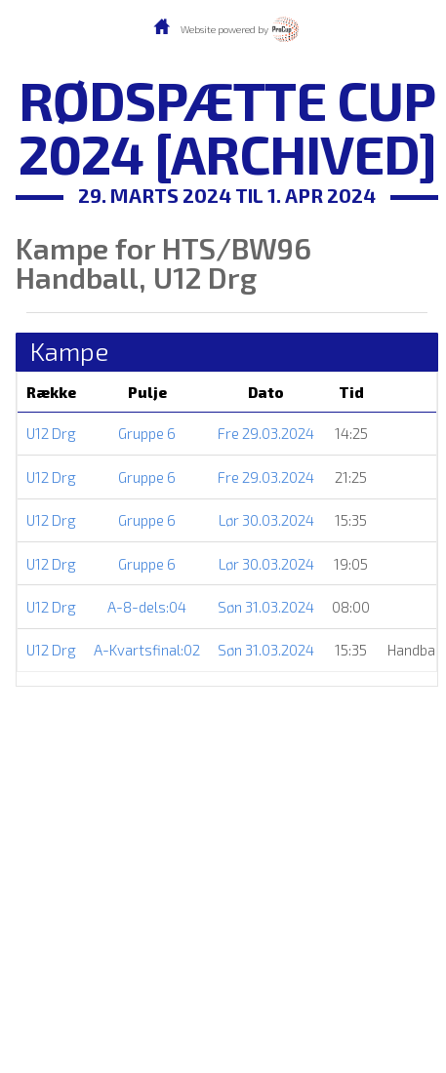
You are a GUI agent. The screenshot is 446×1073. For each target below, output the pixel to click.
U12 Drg (51, 433)
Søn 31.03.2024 (266, 607)
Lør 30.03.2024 (266, 520)
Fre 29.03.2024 (266, 433)
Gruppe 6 (147, 433)
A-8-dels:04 (146, 607)
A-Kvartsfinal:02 (147, 649)
